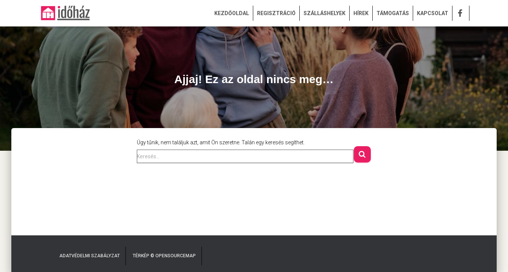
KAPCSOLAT (432, 13)
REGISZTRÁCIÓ (276, 13)
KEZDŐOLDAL (231, 13)
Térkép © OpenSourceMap (164, 255)
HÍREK (361, 13)
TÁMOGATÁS (392, 13)
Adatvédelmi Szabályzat (89, 255)
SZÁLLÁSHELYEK (324, 13)
